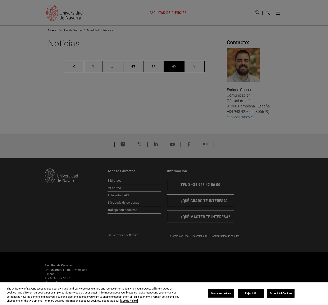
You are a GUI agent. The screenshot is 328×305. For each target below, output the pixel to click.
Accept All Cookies (281, 293)
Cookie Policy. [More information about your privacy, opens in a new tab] (129, 300)
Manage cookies (221, 293)
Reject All (250, 293)
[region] (164, 293)
